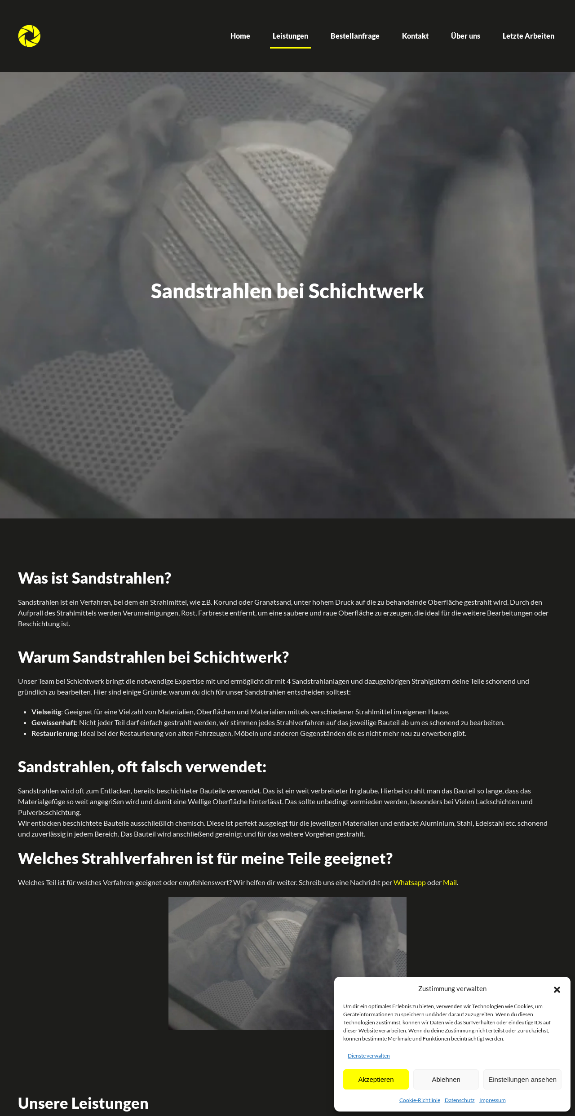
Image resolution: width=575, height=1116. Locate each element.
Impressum (492, 1100)
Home (240, 35)
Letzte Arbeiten (528, 35)
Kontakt (415, 35)
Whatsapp (410, 882)
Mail (450, 882)
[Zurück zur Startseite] (29, 36)
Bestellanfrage (355, 35)
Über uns (465, 35)
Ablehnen (446, 1079)
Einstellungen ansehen (522, 1079)
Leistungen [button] (290, 35)
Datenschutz (460, 1100)
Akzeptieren (376, 1079)
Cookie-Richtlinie (419, 1100)
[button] (557, 988)
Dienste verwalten (369, 1055)
